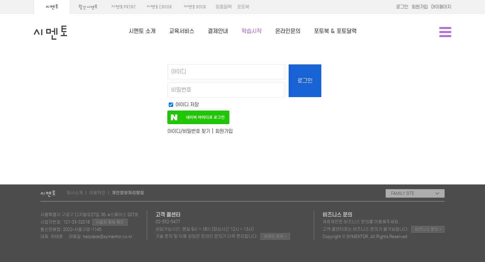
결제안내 (218, 31)
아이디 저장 (184, 104)
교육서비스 (181, 31)
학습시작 (251, 31)
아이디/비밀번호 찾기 (188, 131)
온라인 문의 (275, 236)
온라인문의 (287, 31)
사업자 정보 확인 (110, 222)
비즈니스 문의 (428, 229)
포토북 (243, 7)
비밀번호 (181, 90)
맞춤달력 (224, 7)
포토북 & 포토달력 (335, 31)
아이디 (178, 72)
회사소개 (75, 192)
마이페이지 (441, 7)
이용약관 (97, 192)
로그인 (402, 7)
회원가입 (420, 7)
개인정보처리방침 (128, 193)
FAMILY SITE (415, 193)
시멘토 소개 (142, 31)
